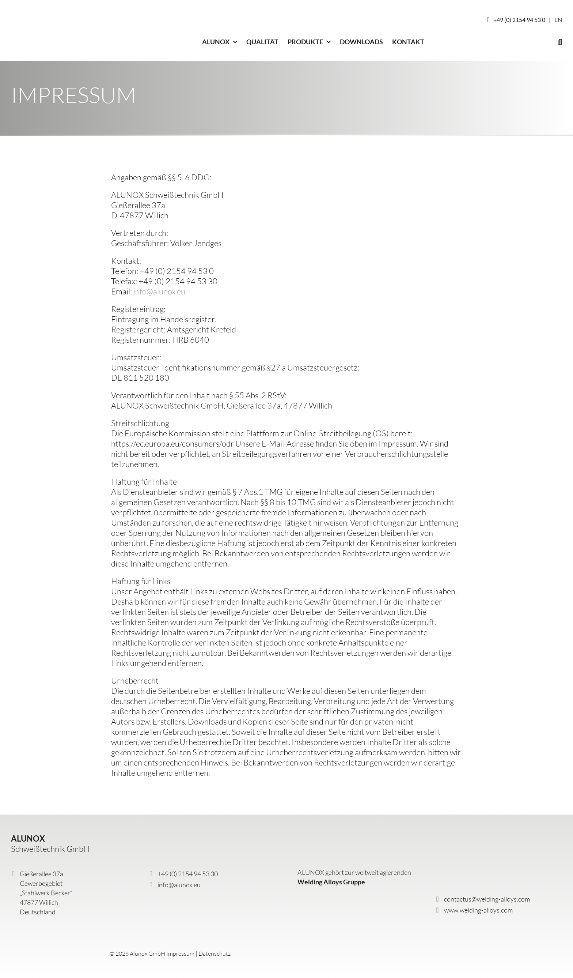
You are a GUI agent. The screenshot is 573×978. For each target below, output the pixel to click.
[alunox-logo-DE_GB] (53, 935)
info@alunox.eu (159, 291)
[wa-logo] (327, 897)
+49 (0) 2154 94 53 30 (188, 874)
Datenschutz (214, 953)
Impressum (180, 953)
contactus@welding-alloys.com (487, 899)
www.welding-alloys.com (478, 910)
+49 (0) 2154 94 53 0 (519, 19)
